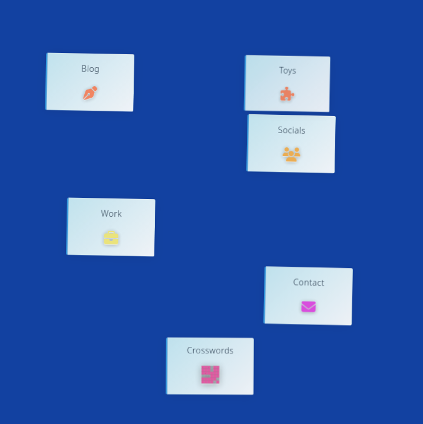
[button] (89, 82)
